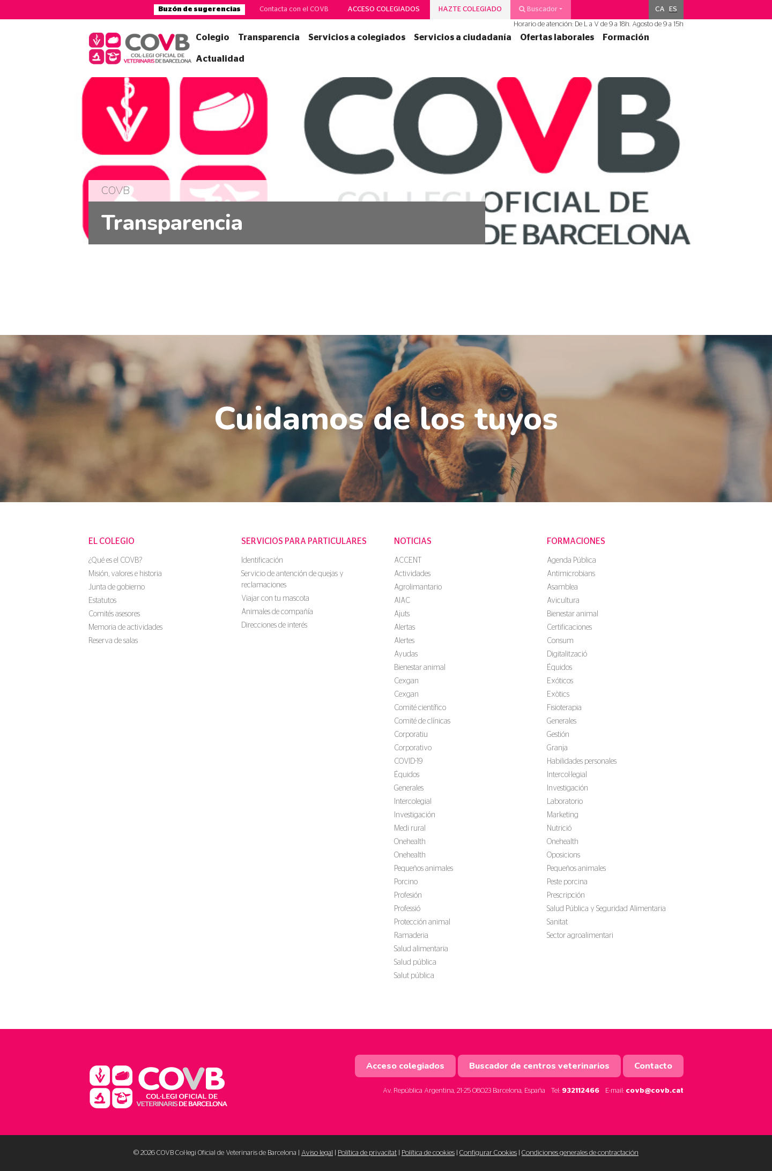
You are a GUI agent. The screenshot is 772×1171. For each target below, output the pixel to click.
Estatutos (102, 601)
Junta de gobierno (116, 587)
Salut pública (414, 976)
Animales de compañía (277, 612)
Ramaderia (411, 935)
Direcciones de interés (274, 625)
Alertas (404, 627)
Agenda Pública (571, 560)
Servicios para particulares (304, 541)
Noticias (413, 541)
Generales (409, 788)
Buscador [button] (538, 9)
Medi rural (410, 828)
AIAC (402, 601)
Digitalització (567, 654)
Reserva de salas (113, 641)
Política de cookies (428, 1153)
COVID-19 (408, 761)
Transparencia (269, 37)
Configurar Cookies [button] (488, 1153)
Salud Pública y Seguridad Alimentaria (606, 909)
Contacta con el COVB (294, 9)
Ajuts (402, 614)
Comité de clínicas (422, 721)
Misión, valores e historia (125, 574)
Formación (626, 37)
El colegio (111, 541)
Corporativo (413, 748)
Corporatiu (411, 735)
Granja (557, 748)
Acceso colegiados (383, 9)
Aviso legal (317, 1153)
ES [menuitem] (673, 9)
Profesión (408, 895)
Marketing (562, 815)
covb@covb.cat (655, 1090)
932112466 (580, 1090)
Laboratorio (565, 801)
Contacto (653, 1066)
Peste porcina (567, 882)
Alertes (404, 641)
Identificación (262, 560)
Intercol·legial (567, 775)
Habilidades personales (582, 761)
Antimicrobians (571, 574)
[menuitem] (660, 9)
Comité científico (420, 708)
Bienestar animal (420, 668)
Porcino (406, 882)
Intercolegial (413, 801)
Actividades (412, 574)
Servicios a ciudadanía (462, 37)
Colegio (212, 37)
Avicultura (563, 601)
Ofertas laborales (557, 37)
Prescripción (566, 895)
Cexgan (406, 681)
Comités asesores (114, 614)
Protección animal (422, 922)
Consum (560, 641)
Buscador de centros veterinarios (539, 1066)
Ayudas (406, 654)
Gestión (558, 735)
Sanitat (557, 922)
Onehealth (410, 842)
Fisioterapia (564, 708)
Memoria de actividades (125, 627)
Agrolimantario (418, 587)
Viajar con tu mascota (275, 598)
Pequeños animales (423, 868)
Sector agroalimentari (580, 935)
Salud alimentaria (421, 949)
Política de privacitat (367, 1153)
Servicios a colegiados (356, 37)
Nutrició (559, 828)
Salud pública (415, 962)
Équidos (406, 775)
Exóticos (560, 681)
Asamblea (562, 587)
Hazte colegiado (470, 9)
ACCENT (407, 560)
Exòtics (558, 694)
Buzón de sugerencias (199, 9)
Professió (407, 909)
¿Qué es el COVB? (115, 560)
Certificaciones (569, 627)
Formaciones (576, 541)
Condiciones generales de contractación (580, 1153)
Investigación (414, 815)
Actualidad (220, 59)
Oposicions (563, 855)
